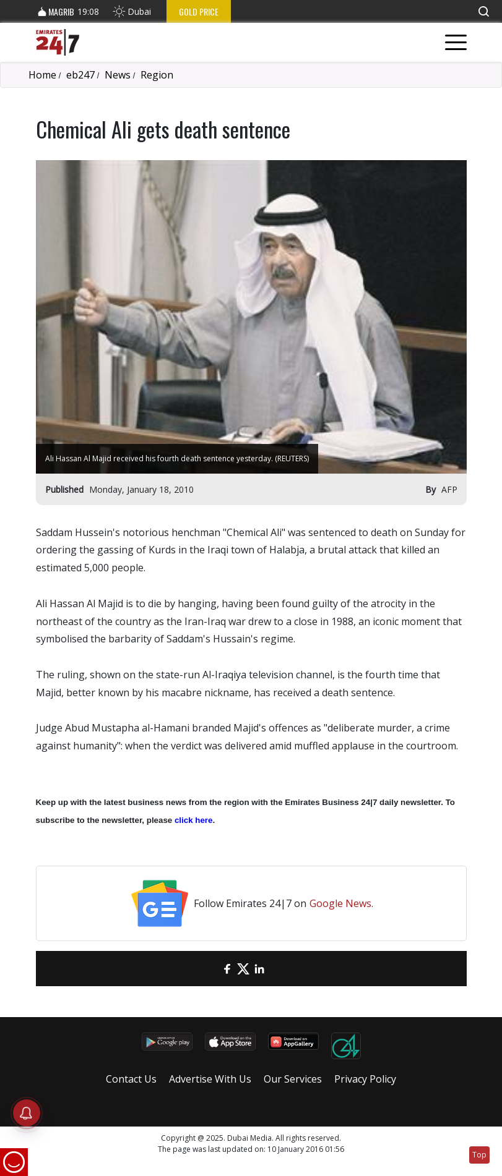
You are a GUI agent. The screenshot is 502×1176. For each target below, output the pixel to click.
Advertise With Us (210, 1079)
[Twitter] (243, 968)
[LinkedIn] (259, 968)
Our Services (293, 1079)
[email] (211, 968)
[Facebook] (227, 968)
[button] (483, 11)
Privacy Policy (365, 1079)
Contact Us (131, 1079)
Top (479, 1154)
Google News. (341, 903)
